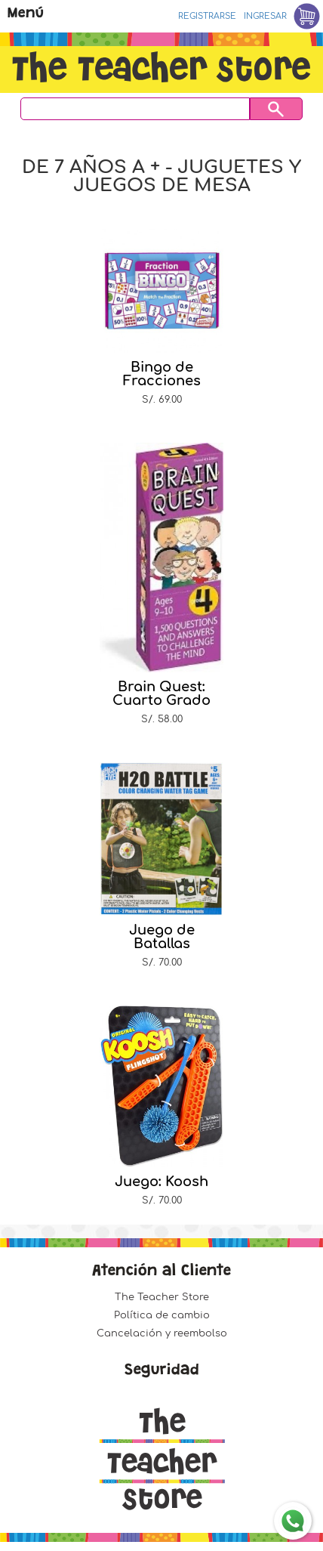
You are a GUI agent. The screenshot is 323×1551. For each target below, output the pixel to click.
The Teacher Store (162, 1297)
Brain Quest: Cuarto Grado (161, 693)
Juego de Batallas (162, 936)
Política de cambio (162, 1315)
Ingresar (265, 16)
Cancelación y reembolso (162, 1333)
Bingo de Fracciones (162, 374)
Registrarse (207, 16)
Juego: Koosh (161, 1181)
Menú (26, 14)
